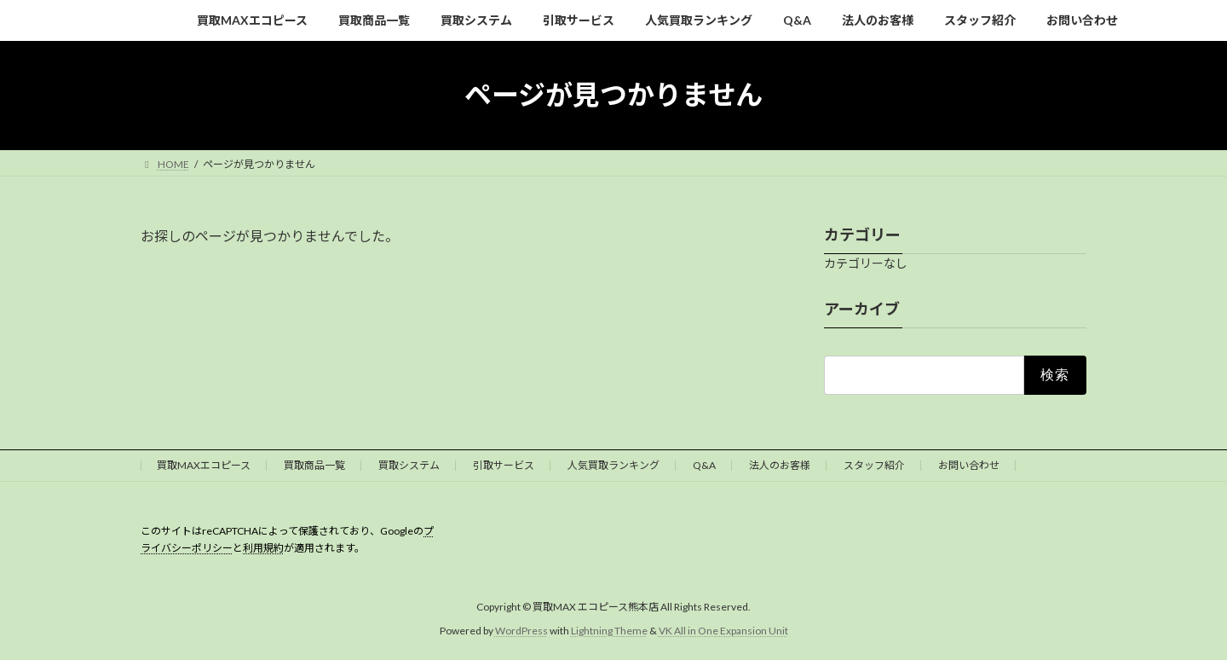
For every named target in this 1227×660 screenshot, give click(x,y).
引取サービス (503, 465)
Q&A (704, 465)
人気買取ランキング (613, 465)
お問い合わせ (968, 465)
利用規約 (263, 547)
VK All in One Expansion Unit (723, 630)
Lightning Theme (609, 630)
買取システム (409, 465)
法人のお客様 (779, 465)
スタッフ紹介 (874, 465)
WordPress (521, 630)
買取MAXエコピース (204, 465)
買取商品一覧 (314, 465)
